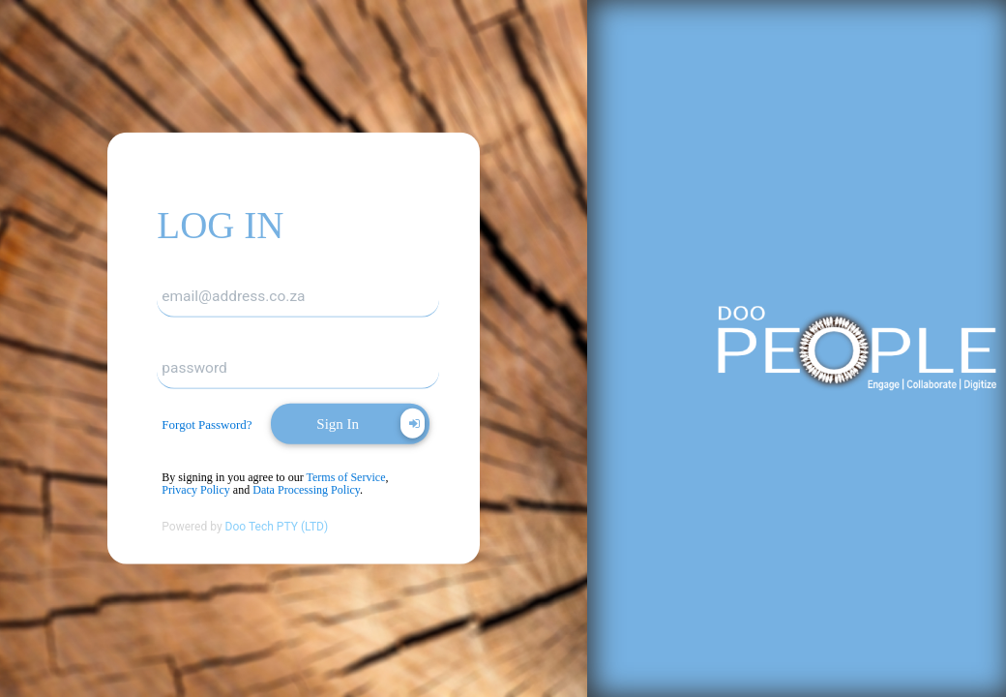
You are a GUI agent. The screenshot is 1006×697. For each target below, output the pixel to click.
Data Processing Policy (306, 490)
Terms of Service (345, 477)
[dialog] (214, 425)
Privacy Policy (196, 490)
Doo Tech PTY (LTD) (277, 526)
